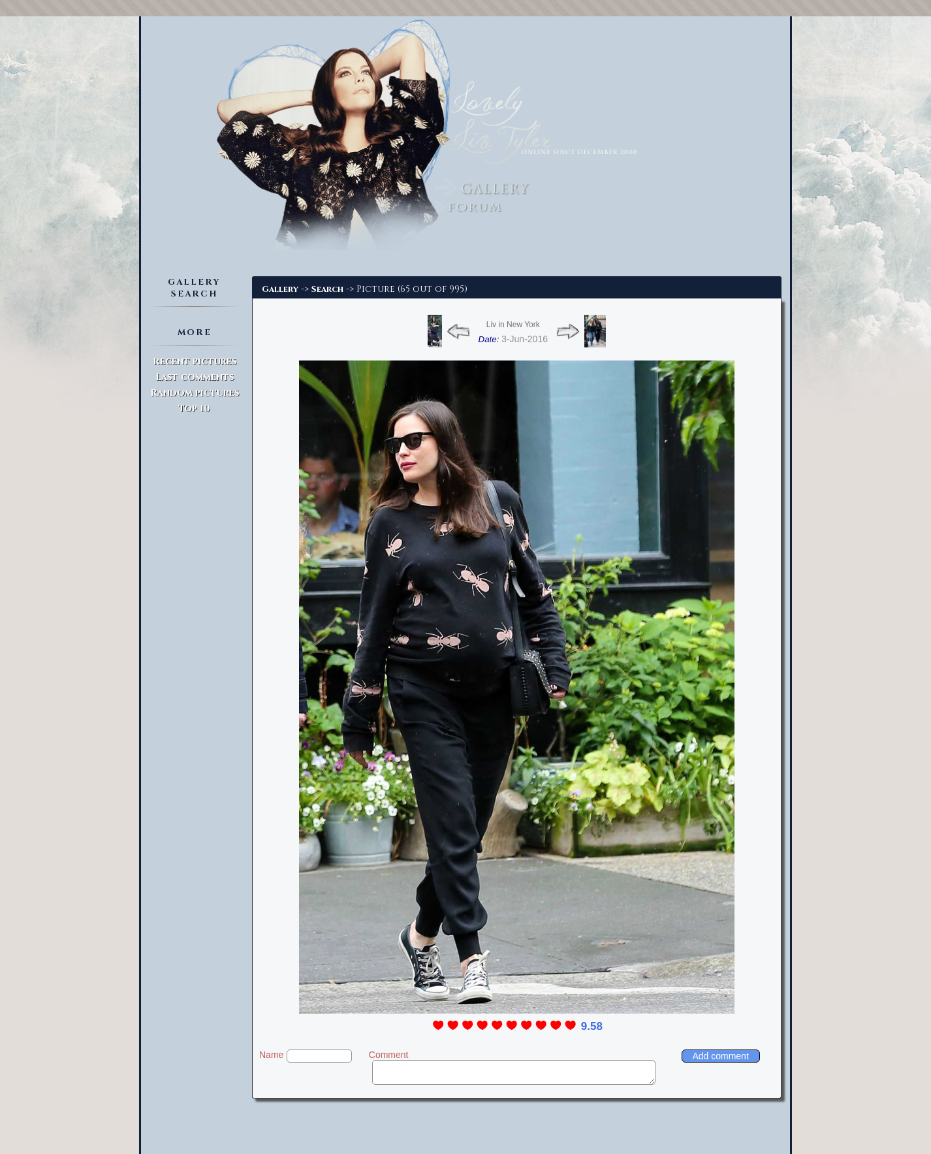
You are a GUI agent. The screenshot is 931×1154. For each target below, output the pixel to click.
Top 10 (194, 408)
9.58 (592, 1026)
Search (327, 289)
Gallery (280, 289)
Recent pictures (194, 361)
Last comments (194, 377)
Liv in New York (513, 324)
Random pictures (194, 393)
